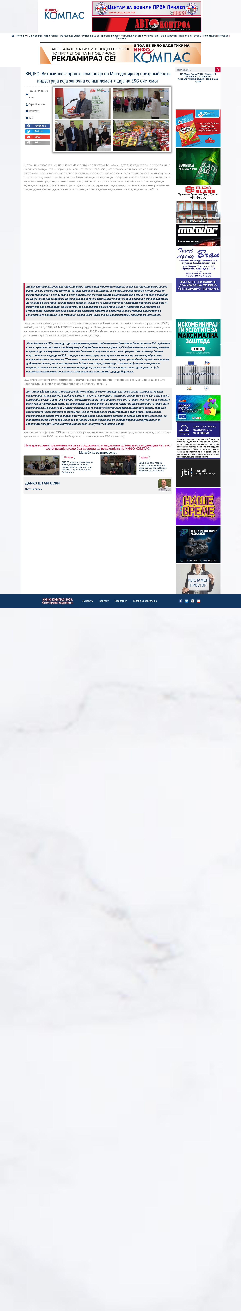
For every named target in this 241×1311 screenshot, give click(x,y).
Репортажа (209, 36)
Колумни (121, 38)
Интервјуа (223, 36)
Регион (21, 36)
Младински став (135, 36)
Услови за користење (145, 600)
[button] (37, 126)
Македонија (35, 36)
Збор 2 (197, 36)
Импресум (87, 600)
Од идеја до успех (70, 36)
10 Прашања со (90, 36)
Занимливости (169, 36)
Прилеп (32, 91)
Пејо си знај (185, 36)
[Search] (217, 69)
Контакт (104, 600)
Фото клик (153, 36)
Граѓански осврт (112, 36)
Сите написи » (33, 489)
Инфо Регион (51, 36)
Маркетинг (121, 600)
